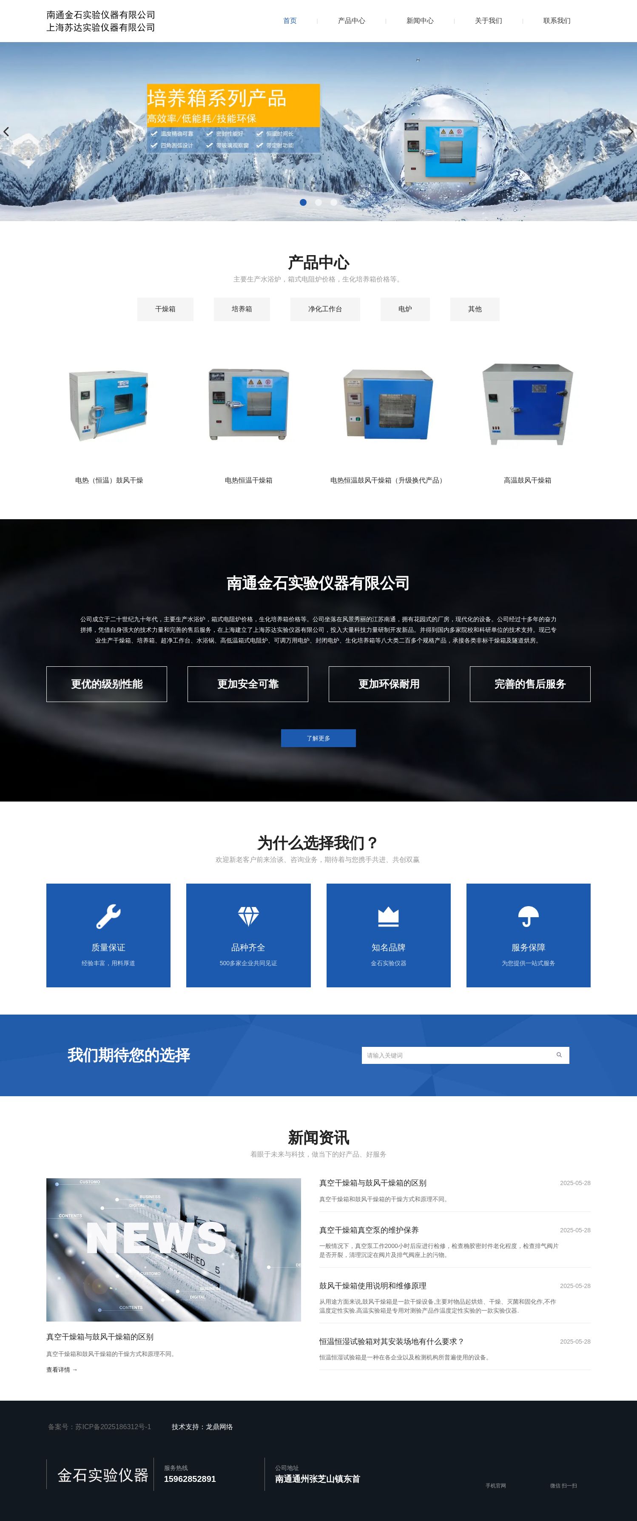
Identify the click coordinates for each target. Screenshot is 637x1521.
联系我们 (557, 20)
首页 (290, 20)
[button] (303, 202)
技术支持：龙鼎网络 (204, 1426)
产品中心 (351, 20)
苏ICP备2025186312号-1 (113, 1426)
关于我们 (488, 20)
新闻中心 (420, 20)
